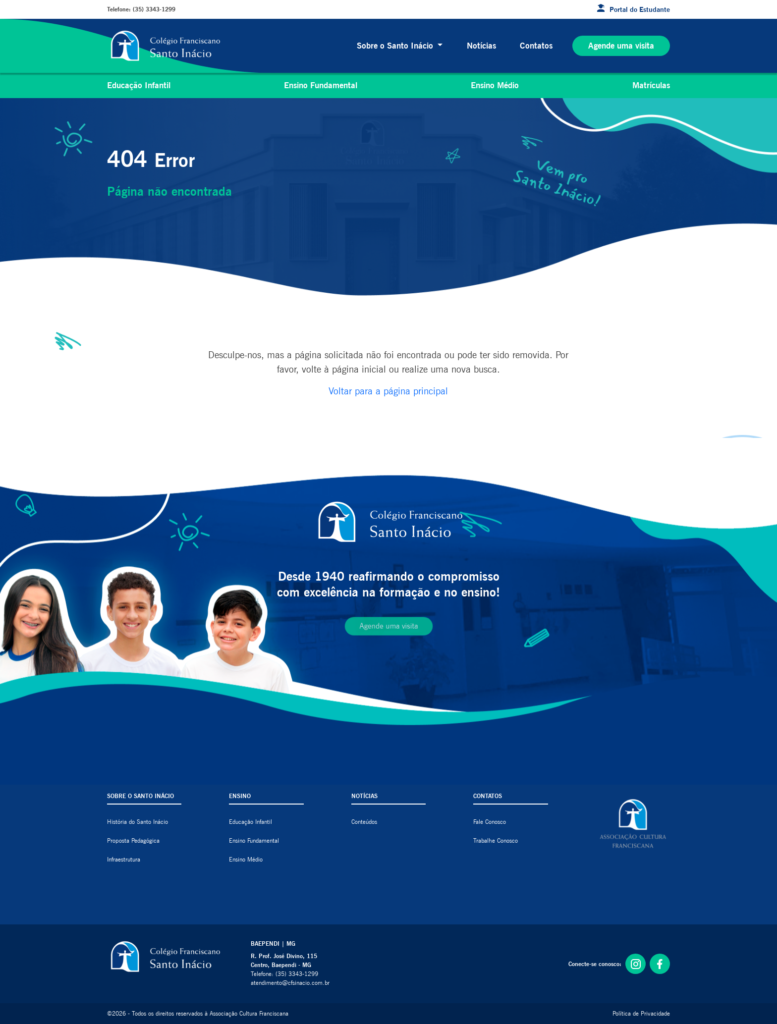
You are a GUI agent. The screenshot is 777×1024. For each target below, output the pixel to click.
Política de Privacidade (641, 1013)
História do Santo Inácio (137, 821)
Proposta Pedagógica (133, 840)
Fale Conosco (489, 821)
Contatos (536, 46)
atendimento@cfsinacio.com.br (290, 982)
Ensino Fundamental (320, 85)
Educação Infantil (138, 85)
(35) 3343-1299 (154, 9)
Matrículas (651, 85)
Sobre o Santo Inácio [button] (396, 46)
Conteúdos (364, 821)
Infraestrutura (123, 859)
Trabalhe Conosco (495, 840)
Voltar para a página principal (388, 390)
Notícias (481, 46)
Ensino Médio (495, 85)
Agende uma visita (621, 46)
